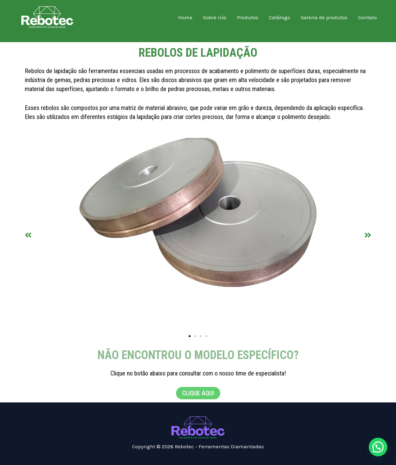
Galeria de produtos (324, 17)
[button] (28, 235)
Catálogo (279, 17)
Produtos (247, 17)
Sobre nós (214, 17)
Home (185, 17)
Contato (367, 17)
